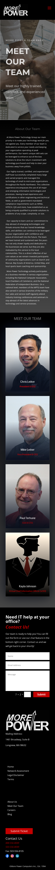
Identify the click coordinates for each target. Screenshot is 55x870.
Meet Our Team (15, 805)
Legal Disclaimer (15, 775)
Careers (11, 810)
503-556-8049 (12, 846)
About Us (12, 801)
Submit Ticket (19, 831)
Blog (9, 814)
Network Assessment (18, 770)
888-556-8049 (12, 842)
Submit (41, 694)
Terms (10, 779)
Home (10, 766)
